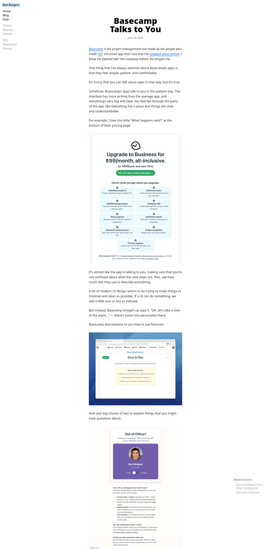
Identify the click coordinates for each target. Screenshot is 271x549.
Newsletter (10, 44)
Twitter (7, 26)
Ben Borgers (11, 5)
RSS (5, 40)
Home (7, 11)
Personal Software (248, 492)
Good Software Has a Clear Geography (249, 486)
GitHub (7, 34)
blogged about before (165, 54)
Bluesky (8, 30)
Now (6, 19)
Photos (7, 48)
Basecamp (96, 49)
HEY (100, 54)
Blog (6, 15)
